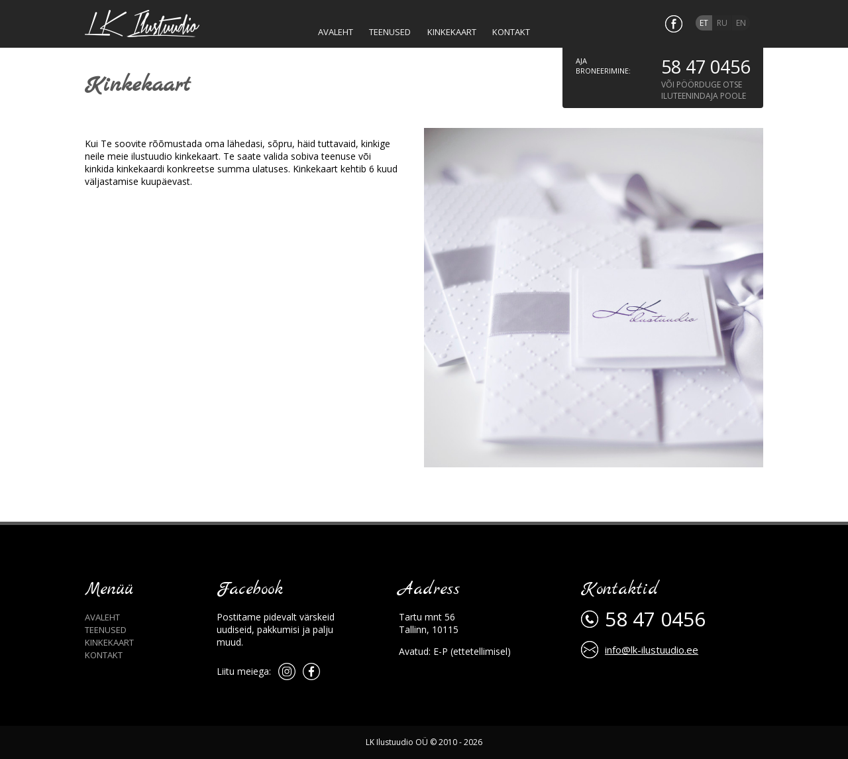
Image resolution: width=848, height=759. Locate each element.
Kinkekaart (109, 642)
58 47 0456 (705, 66)
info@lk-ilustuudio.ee (651, 649)
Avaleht (102, 617)
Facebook (250, 589)
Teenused (106, 630)
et (704, 23)
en (741, 23)
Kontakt (104, 655)
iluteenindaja (689, 95)
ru (722, 23)
